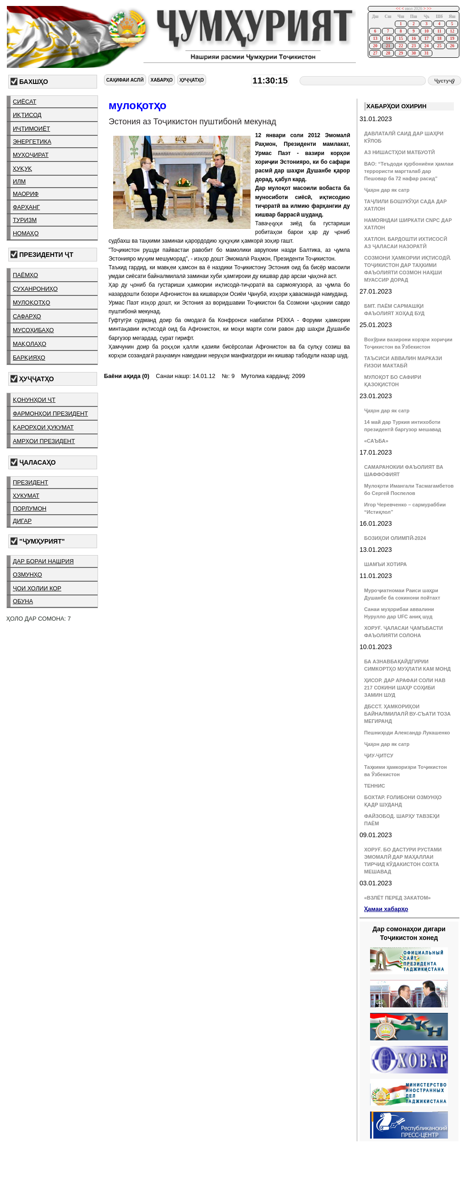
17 (426, 38)
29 (400, 53)
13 (375, 38)
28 (388, 53)
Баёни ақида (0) (126, 375)
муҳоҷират (31, 154)
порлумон (29, 508)
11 (439, 31)
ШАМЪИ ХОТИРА (385, 564)
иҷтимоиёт (31, 128)
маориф (25, 193)
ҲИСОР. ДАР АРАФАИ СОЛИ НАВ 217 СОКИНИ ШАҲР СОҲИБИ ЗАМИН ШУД (405, 688)
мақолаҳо (29, 343)
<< (398, 8)
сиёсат (24, 101)
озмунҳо (27, 574)
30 (413, 53)
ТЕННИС (374, 786)
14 (388, 38)
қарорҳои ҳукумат (43, 427)
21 (388, 46)
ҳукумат (26, 495)
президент (30, 482)
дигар (22, 520)
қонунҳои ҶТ (34, 399)
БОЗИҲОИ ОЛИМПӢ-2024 (395, 538)
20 (375, 46)
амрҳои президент (44, 441)
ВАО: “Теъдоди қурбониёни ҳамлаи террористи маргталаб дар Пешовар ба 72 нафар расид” (408, 171)
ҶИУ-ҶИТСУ (378, 755)
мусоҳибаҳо (33, 330)
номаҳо (25, 233)
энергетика (32, 141)
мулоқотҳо (31, 302)
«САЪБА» (376, 441)
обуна (23, 601)
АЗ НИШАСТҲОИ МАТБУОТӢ (399, 152)
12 (452, 31)
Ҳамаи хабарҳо (386, 909)
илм (19, 181)
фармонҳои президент (50, 413)
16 (413, 38)
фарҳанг (26, 207)
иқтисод (27, 114)
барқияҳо (29, 357)
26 (452, 46)
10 (426, 31)
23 (413, 46)
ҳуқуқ (22, 168)
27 (375, 53)
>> (429, 8)
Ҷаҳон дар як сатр (386, 190)
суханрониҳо (35, 288)
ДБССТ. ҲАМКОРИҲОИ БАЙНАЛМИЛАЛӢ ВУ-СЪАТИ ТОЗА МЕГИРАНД (407, 714)
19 (452, 38)
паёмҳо (25, 275)
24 (426, 46)
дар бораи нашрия (43, 561)
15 (400, 38)
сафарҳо (27, 316)
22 (400, 46)
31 (426, 53)
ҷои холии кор (37, 588)
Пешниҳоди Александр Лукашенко (407, 732)
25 (439, 46)
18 (439, 38)
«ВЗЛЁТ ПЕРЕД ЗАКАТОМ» (397, 897)
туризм (25, 220)
